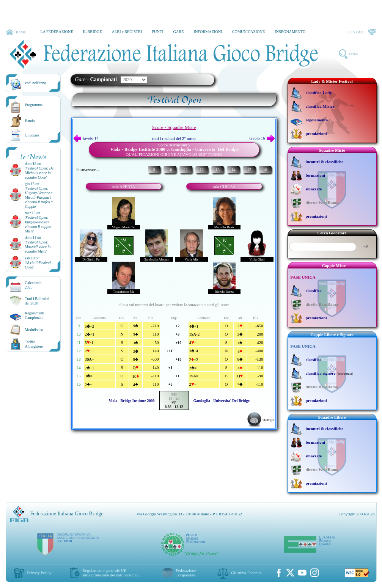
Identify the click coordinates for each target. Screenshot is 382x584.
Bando (30, 121)
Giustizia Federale (246, 572)
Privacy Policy (39, 572)
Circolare (32, 135)
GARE (178, 32)
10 (170, 169)
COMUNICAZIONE (248, 32)
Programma (34, 105)
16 (265, 169)
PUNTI (157, 32)
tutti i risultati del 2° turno (174, 138)
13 (217, 169)
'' (39, 172)
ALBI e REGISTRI (127, 32)
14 (233, 169)
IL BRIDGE (92, 32)
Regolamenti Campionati (34, 315)
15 (249, 169)
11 (186, 169)
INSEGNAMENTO (290, 32)
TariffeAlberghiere (34, 344)
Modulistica (34, 330)
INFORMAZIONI (207, 32)
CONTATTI (361, 32)
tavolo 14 (86, 138)
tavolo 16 (261, 138)
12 (202, 169)
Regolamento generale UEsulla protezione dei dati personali (110, 572)
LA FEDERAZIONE (56, 32)
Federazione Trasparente (186, 572)
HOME (16, 32)
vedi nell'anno (35, 83)
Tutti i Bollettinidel (37, 301)
